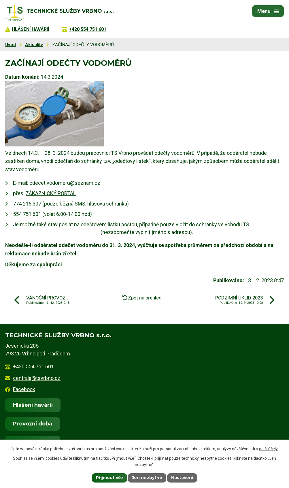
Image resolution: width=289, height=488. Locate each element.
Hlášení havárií (33, 405)
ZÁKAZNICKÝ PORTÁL (51, 193)
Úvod (10, 44)
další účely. (268, 448)
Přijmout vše (109, 477)
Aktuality (34, 44)
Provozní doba (32, 424)
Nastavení (182, 477)
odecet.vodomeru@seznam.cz (64, 183)
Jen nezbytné (147, 477)
